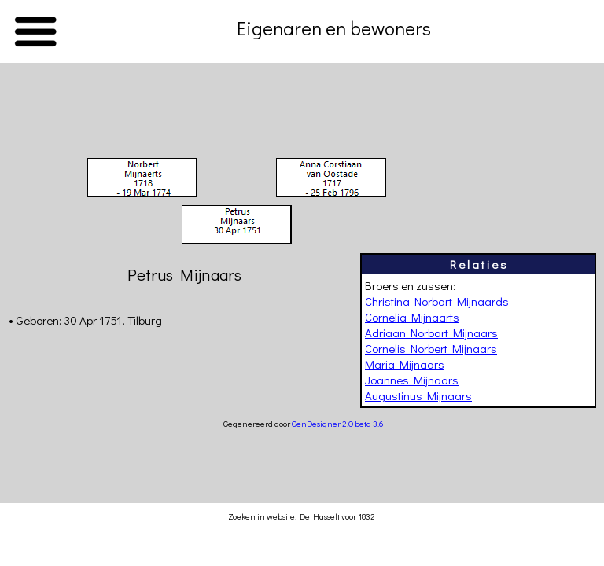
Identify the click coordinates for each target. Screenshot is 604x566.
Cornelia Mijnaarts (412, 317)
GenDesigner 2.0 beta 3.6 (337, 423)
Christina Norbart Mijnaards (437, 301)
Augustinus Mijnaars (418, 395)
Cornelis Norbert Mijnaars (431, 348)
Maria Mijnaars (404, 364)
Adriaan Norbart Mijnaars (431, 332)
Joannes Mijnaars (412, 380)
